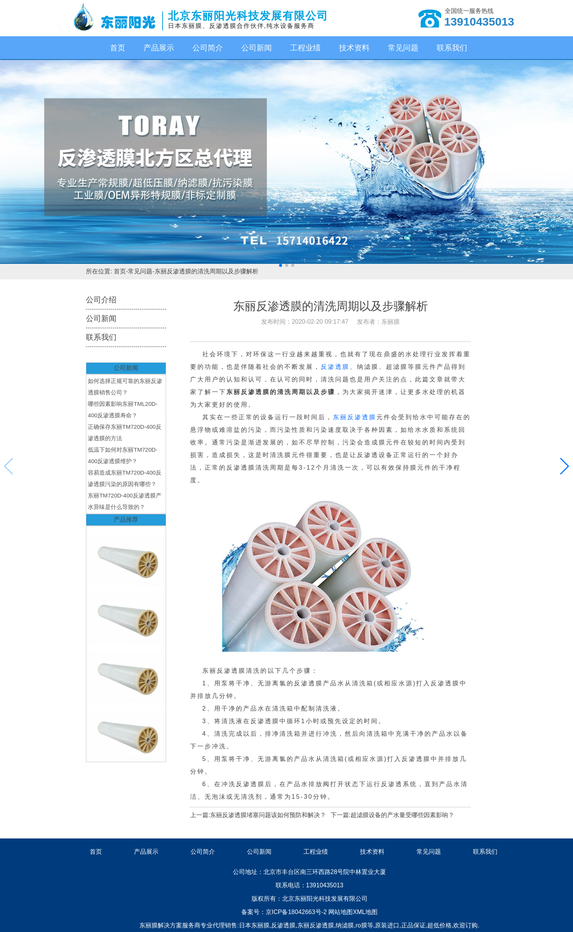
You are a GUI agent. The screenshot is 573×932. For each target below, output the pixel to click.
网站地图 (340, 912)
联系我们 (452, 48)
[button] (280, 265)
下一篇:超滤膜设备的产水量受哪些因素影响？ (392, 815)
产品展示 (159, 48)
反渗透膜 (335, 366)
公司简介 (207, 48)
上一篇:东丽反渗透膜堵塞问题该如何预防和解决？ (258, 815)
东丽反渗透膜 (354, 417)
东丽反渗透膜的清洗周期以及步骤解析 (206, 271)
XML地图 (365, 912)
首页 (117, 48)
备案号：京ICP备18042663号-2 (285, 912)
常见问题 (403, 48)
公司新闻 (256, 48)
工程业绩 (305, 48)
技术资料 (354, 48)
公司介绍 (101, 300)
